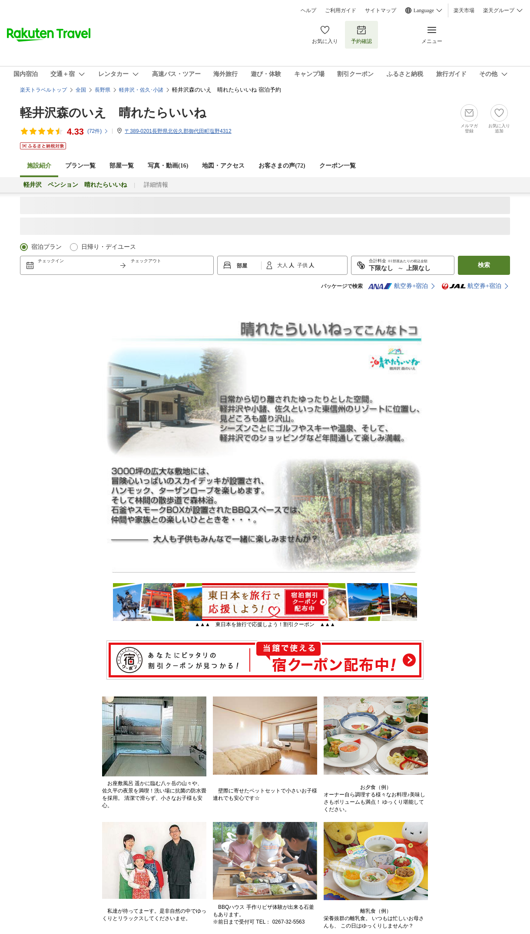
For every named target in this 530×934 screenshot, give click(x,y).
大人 (283, 265)
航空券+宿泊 (398, 286)
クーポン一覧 (337, 165)
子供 (303, 265)
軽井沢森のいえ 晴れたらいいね (113, 112)
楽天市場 (464, 10)
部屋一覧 (121, 165)
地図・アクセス (223, 165)
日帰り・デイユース (108, 247)
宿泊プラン (46, 247)
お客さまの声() (281, 165)
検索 (484, 265)
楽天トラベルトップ (43, 90)
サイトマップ (380, 10)
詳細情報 (156, 185)
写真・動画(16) (168, 165)
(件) (98, 131)
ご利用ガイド (340, 10)
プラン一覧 (80, 165)
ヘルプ (308, 10)
